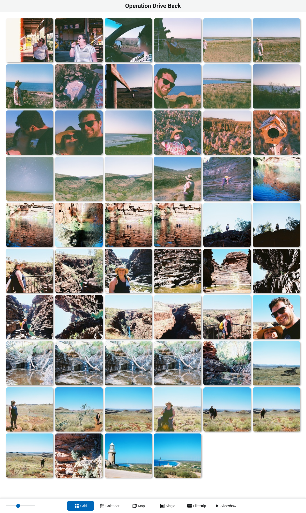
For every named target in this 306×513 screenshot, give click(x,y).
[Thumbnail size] (20, 505)
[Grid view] (80, 506)
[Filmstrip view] (196, 506)
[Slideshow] (225, 506)
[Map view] (138, 506)
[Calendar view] (109, 506)
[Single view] (167, 506)
